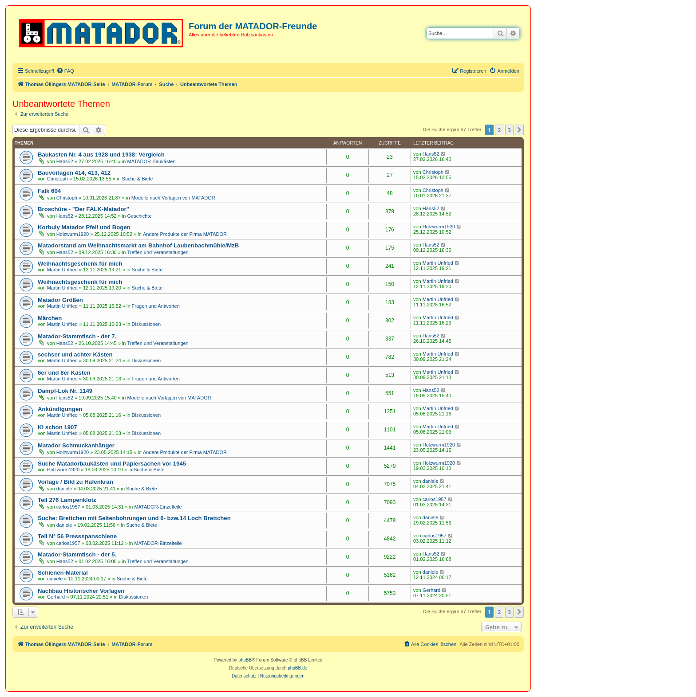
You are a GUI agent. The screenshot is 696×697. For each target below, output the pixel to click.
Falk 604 (49, 191)
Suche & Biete (137, 178)
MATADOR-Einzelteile (158, 506)
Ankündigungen (60, 409)
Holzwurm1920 (72, 234)
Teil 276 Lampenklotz (67, 500)
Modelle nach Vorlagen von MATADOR (173, 197)
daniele (64, 488)
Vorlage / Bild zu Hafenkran (75, 481)
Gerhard (56, 596)
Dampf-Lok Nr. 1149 (65, 391)
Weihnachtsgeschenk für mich (80, 263)
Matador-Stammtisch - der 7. (77, 336)
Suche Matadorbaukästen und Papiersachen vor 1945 (112, 463)
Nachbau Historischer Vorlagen (81, 590)
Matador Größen (60, 300)
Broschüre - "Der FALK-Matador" (83, 209)
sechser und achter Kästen (75, 354)
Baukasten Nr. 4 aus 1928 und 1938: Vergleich (101, 154)
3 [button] (509, 130)
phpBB (245, 660)
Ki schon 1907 (57, 427)
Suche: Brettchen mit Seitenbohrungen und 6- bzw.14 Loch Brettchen (134, 518)
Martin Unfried (62, 269)
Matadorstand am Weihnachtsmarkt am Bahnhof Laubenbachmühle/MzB (138, 245)
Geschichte (139, 216)
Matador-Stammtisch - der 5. (77, 554)
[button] (519, 130)
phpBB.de (297, 668)
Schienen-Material (63, 572)
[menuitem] (65, 71)
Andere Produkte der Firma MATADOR (185, 234)
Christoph (57, 178)
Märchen (50, 318)
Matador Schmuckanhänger (76, 445)
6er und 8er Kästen (64, 372)
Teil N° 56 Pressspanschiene (77, 536)
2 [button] (499, 130)
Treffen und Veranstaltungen (158, 252)
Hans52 (64, 161)
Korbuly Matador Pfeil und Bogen (84, 227)
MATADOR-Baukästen (151, 161)
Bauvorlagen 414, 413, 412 (74, 172)
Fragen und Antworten (156, 306)
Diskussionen (146, 324)
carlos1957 (68, 506)
